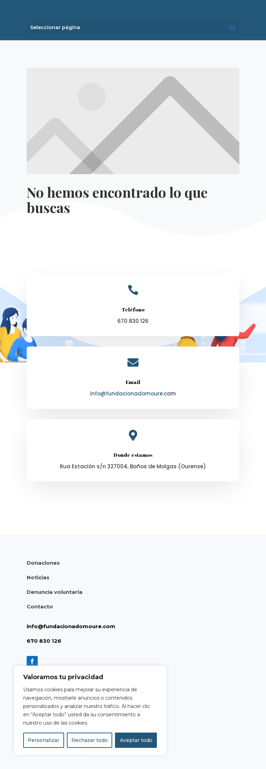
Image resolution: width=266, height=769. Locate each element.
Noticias (38, 577)
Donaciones (43, 562)
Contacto (40, 606)
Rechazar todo (89, 740)
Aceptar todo (136, 740)
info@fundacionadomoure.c (128, 393)
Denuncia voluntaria (54, 592)
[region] (90, 710)
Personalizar (43, 740)
